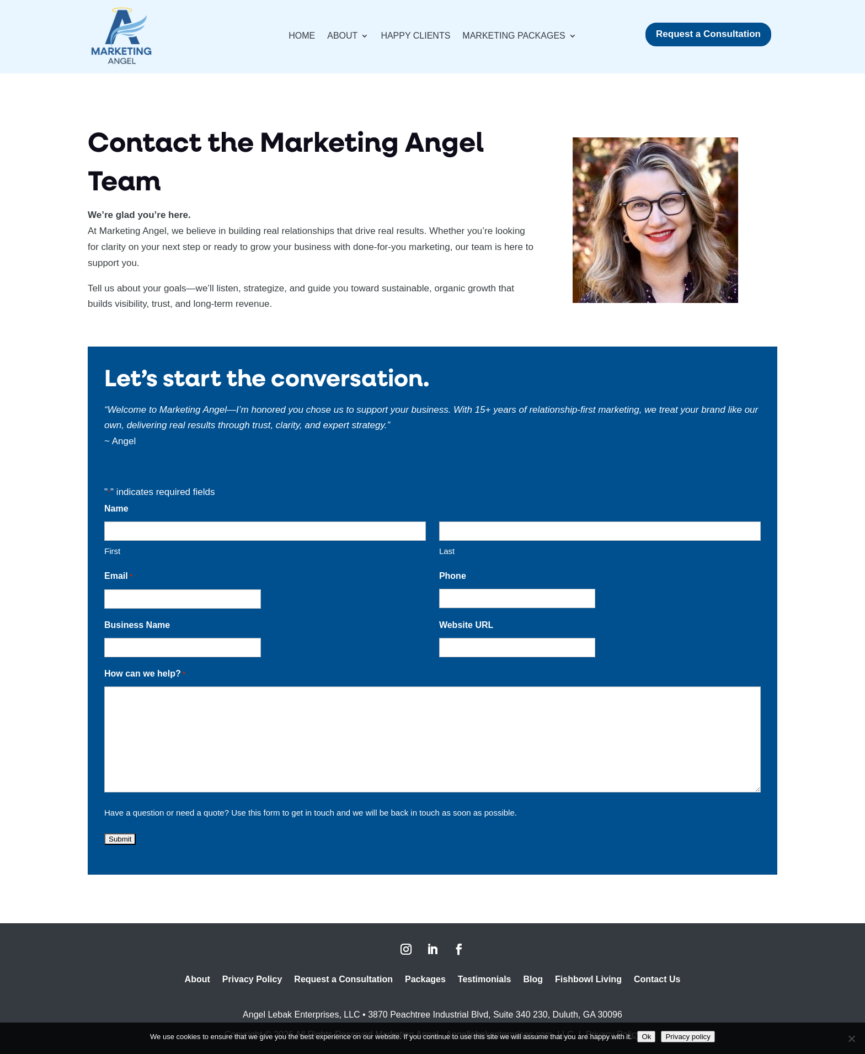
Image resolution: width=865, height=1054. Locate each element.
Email (118, 577)
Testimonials (484, 980)
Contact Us (657, 980)
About (342, 36)
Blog (533, 980)
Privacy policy (687, 1036)
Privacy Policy (252, 980)
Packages (425, 980)
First (112, 551)
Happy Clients (415, 36)
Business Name (137, 625)
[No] (851, 1038)
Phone (452, 576)
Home (302, 36)
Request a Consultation (708, 34)
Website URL (466, 625)
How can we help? (144, 675)
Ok (646, 1036)
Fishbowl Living (588, 980)
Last (447, 551)
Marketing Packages (513, 36)
